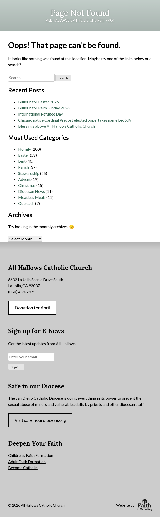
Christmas (27, 185)
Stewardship (28, 173)
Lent (22, 161)
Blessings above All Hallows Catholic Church (56, 126)
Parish (23, 167)
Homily (24, 149)
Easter (23, 155)
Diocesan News (31, 191)
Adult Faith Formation (27, 461)
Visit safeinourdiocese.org (40, 420)
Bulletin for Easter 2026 (38, 101)
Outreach (26, 203)
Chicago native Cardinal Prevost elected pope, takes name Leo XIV (75, 120)
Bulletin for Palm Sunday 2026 (44, 107)
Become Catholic (23, 467)
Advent (24, 179)
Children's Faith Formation (30, 455)
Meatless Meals (32, 197)
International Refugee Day (40, 113)
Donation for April (32, 307)
